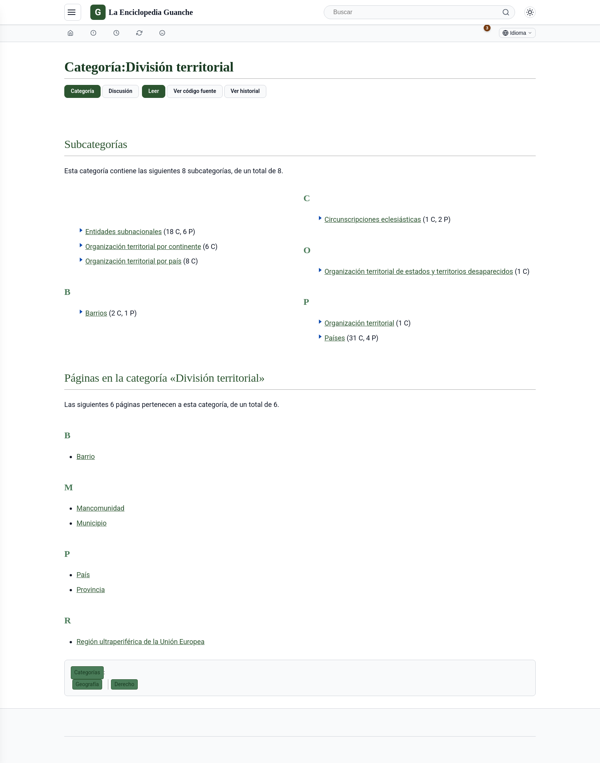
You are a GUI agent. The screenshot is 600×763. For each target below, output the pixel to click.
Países (334, 338)
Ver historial (245, 91)
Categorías (87, 672)
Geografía (87, 684)
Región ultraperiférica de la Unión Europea (141, 642)
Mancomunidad (100, 508)
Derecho (124, 684)
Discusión (120, 91)
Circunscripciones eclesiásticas (372, 219)
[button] (81, 230)
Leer (153, 91)
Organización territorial (359, 323)
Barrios (96, 313)
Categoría (82, 91)
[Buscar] (419, 12)
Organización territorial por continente (143, 246)
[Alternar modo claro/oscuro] (530, 12)
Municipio (92, 523)
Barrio (86, 456)
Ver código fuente (194, 91)
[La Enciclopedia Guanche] (141, 12)
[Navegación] (72, 12)
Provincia (91, 590)
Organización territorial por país (133, 261)
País (83, 575)
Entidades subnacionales (123, 232)
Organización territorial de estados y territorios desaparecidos (418, 271)
